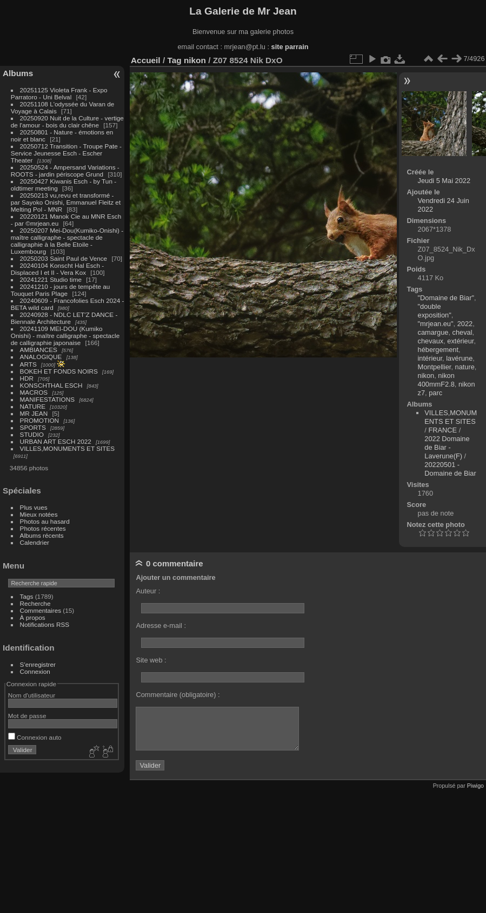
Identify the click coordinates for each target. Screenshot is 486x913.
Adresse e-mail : (160, 625)
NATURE (33, 406)
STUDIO (32, 434)
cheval (462, 332)
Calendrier (34, 542)
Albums (18, 73)
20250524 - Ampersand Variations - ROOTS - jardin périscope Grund (65, 171)
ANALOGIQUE (41, 356)
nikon (195, 60)
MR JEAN (34, 413)
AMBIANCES (38, 349)
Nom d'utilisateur (31, 695)
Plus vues (34, 507)
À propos (32, 617)
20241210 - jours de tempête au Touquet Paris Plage (60, 290)
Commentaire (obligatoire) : (177, 695)
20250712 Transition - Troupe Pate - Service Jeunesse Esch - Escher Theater (66, 153)
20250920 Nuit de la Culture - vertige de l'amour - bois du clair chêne (67, 121)
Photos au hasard (45, 521)
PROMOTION (39, 420)
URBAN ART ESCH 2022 (55, 441)
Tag (174, 60)
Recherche (35, 603)
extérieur (460, 341)
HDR (27, 378)
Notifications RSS (45, 624)
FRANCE (442, 430)
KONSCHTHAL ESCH (51, 385)
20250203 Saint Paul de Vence (64, 258)
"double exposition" (434, 310)
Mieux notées (39, 514)
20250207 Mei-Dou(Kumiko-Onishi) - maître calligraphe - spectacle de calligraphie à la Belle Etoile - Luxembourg (67, 241)
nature (465, 367)
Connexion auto (35, 737)
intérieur (430, 358)
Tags (27, 596)
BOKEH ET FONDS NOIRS (59, 371)
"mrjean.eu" (436, 324)
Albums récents (42, 535)
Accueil (146, 60)
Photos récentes (43, 528)
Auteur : (148, 591)
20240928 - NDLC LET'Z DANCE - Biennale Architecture (64, 318)
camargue (433, 332)
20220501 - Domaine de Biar (450, 469)
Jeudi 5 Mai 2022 (444, 181)
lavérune (459, 358)
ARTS (28, 364)
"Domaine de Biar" (446, 298)
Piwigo (475, 785)
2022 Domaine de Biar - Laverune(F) (446, 447)
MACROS (34, 392)
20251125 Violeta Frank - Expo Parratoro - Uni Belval (59, 93)
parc (435, 393)
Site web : (151, 660)
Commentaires (41, 610)
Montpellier (434, 367)
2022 (464, 324)
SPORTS (33, 427)
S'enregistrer (38, 664)
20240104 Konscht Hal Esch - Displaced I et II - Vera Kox (57, 269)
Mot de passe (27, 715)
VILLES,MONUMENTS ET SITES (67, 448)
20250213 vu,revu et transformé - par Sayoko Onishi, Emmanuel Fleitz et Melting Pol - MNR (66, 202)
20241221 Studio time (52, 279)
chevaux (431, 341)
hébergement (438, 350)
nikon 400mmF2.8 (436, 379)
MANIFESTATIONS (47, 399)
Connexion (35, 671)
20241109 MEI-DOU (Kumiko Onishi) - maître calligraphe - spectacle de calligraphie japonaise (65, 335)
